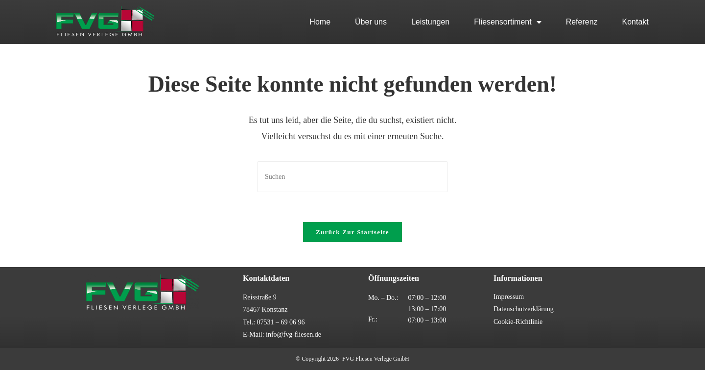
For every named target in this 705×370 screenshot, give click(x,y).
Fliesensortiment (507, 22)
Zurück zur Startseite (352, 232)
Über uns (371, 22)
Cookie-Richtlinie (518, 321)
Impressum (509, 296)
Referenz (582, 22)
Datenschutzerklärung (524, 309)
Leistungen (430, 22)
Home (319, 22)
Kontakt (635, 22)
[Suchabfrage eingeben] (352, 176)
